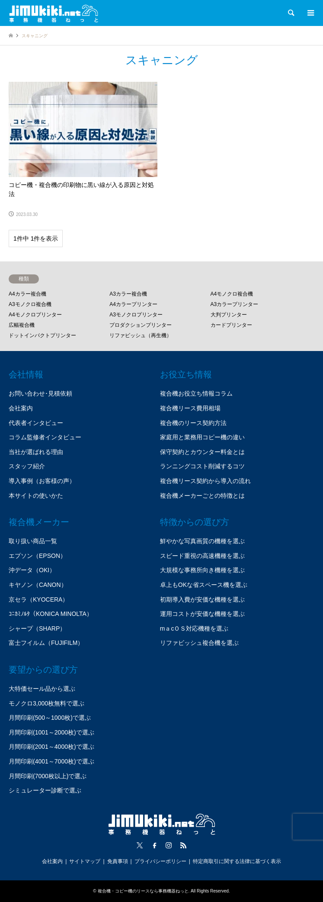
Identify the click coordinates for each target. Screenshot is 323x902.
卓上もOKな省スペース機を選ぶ (203, 584)
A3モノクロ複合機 (30, 304)
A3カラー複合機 (128, 294)
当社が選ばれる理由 (36, 451)
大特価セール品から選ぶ (42, 688)
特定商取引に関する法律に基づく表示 (237, 861)
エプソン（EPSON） (37, 555)
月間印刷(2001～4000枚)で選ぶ (51, 746)
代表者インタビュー (36, 422)
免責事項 (117, 861)
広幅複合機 (22, 325)
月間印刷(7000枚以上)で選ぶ (47, 776)
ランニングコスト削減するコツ (202, 466)
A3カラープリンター (235, 304)
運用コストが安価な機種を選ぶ (202, 613)
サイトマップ (84, 861)
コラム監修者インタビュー (45, 437)
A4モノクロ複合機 (232, 294)
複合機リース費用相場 (190, 408)
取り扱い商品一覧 (33, 541)
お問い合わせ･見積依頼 (40, 393)
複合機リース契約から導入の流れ (205, 480)
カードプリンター (231, 325)
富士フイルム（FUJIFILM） (46, 642)
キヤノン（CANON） (38, 584)
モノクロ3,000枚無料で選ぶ (46, 703)
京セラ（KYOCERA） (38, 599)
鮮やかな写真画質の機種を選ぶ (202, 541)
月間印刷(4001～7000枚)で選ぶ (51, 761)
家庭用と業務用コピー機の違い (202, 437)
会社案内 (21, 408)
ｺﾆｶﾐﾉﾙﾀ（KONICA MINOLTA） (51, 613)
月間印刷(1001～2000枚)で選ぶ (51, 732)
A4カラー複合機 (27, 294)
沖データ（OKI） (32, 570)
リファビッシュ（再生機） (140, 335)
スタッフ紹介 (27, 466)
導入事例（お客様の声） (42, 480)
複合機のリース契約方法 (193, 422)
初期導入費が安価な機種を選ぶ (202, 599)
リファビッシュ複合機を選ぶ (199, 642)
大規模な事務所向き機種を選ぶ (202, 570)
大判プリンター (229, 315)
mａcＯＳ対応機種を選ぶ (194, 628)
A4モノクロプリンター (35, 315)
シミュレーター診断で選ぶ (45, 790)
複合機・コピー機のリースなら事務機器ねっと (143, 891)
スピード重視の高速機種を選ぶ (202, 555)
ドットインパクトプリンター (42, 335)
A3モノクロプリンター (136, 315)
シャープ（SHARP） (37, 628)
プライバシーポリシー (160, 861)
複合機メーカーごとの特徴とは (202, 495)
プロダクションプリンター (140, 325)
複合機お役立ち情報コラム (196, 393)
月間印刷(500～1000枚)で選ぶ (50, 717)
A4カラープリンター (133, 304)
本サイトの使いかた (36, 495)
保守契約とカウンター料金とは (202, 451)
